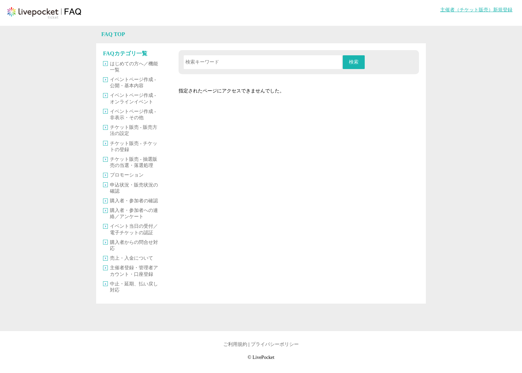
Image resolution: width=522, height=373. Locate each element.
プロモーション (127, 175)
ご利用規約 (235, 344)
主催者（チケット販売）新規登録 (476, 9)
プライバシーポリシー (275, 344)
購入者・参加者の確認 (134, 200)
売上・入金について (131, 258)
